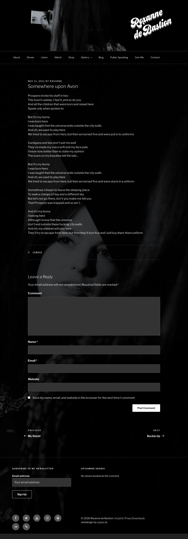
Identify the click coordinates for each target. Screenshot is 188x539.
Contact (155, 57)
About (16, 57)
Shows (30, 57)
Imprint (119, 518)
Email (32, 360)
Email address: (41, 480)
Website (33, 379)
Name (33, 342)
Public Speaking (119, 57)
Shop (71, 57)
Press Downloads (135, 518)
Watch (58, 57)
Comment (35, 293)
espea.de (102, 522)
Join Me (139, 57)
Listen (44, 57)
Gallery (87, 57)
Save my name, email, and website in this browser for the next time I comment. (84, 397)
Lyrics (37, 252)
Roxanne (56, 81)
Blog (101, 57)
